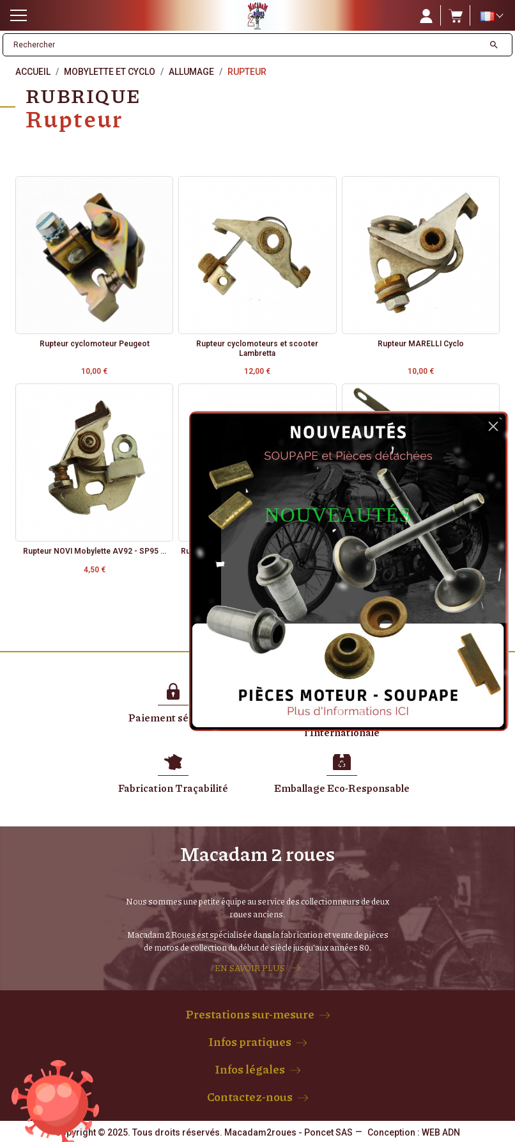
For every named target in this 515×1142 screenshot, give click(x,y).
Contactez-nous (250, 1096)
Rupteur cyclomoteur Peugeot (95, 343)
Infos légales (250, 1069)
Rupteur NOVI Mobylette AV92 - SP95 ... (94, 551)
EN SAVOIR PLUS (250, 968)
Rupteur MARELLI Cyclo (421, 343)
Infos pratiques (249, 1041)
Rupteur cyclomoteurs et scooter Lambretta (257, 348)
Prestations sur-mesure (249, 1014)
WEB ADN (441, 1132)
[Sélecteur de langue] (491, 16)
